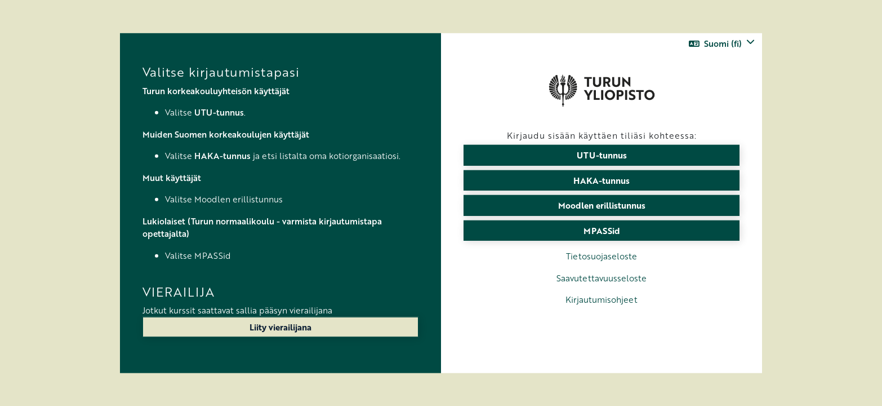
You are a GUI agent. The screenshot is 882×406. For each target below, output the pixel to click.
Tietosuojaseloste (601, 256)
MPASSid (601, 230)
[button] (721, 43)
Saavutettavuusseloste (601, 277)
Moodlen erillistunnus (601, 205)
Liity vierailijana (280, 327)
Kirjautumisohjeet (601, 299)
